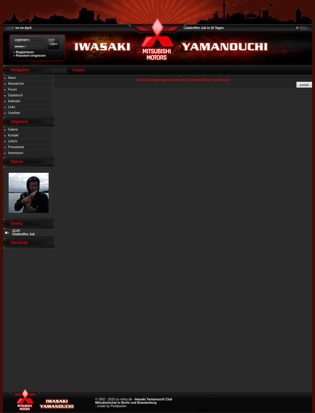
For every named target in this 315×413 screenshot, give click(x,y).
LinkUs (13, 141)
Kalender (14, 101)
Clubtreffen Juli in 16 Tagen (204, 28)
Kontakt (13, 135)
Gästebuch (15, 95)
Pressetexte (16, 147)
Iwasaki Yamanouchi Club (153, 399)
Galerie (13, 129)
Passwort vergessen (31, 55)
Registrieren (25, 52)
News (12, 77)
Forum (12, 89)
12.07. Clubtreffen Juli (23, 232)
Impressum (15, 153)
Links (11, 107)
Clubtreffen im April (17, 28)
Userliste (14, 113)
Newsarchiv (16, 83)
